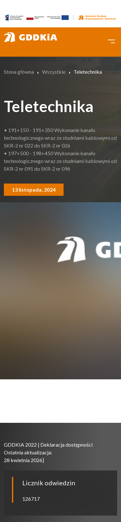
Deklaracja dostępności (66, 444)
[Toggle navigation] (111, 40)
